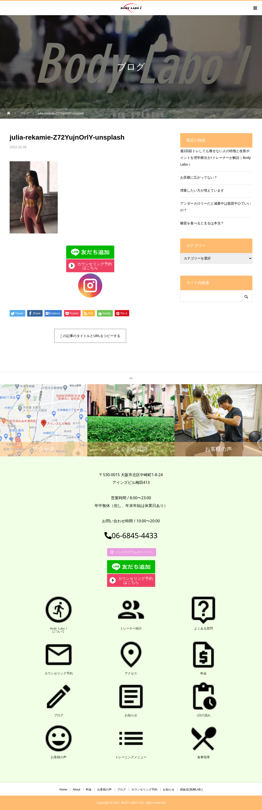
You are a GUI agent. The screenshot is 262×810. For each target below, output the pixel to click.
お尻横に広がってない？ (198, 177)
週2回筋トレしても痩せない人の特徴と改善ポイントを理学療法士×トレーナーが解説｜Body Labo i (215, 158)
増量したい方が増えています (202, 190)
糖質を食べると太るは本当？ (202, 223)
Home (63, 789)
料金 (89, 789)
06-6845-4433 (131, 535)
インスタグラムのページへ (131, 552)
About (76, 789)
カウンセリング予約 (144, 789)
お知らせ (168, 789)
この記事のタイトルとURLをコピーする (90, 336)
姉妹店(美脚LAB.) (191, 789)
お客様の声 (104, 789)
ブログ (121, 789)
